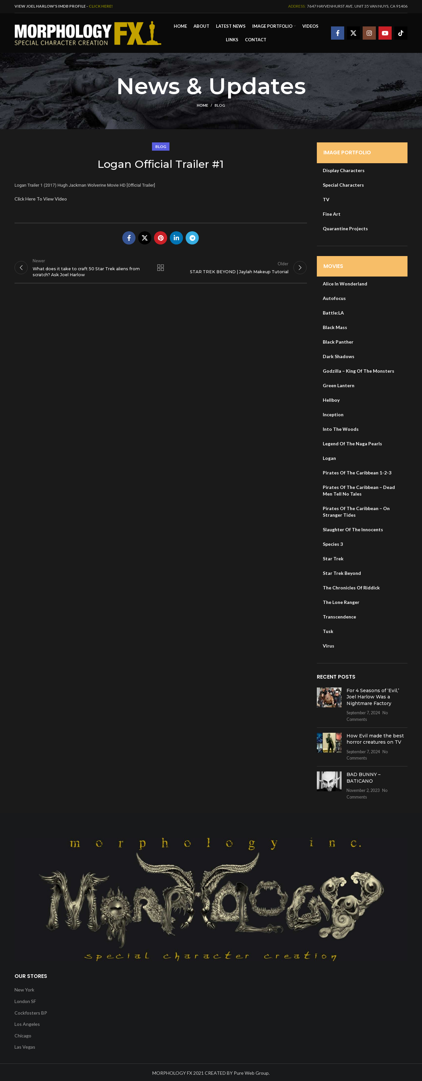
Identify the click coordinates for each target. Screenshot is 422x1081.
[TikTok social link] (400, 32)
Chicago (23, 1034)
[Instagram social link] (369, 32)
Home (202, 104)
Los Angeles (27, 1022)
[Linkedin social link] (176, 236)
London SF (25, 999)
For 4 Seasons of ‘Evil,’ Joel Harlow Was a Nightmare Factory (373, 695)
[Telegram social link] (192, 236)
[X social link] (353, 32)
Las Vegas (25, 1045)
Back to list (160, 269)
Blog (220, 104)
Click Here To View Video (41, 197)
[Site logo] (88, 31)
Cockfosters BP (31, 1011)
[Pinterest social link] (160, 236)
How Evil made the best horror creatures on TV (375, 737)
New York (24, 988)
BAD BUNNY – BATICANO (363, 776)
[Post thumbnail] (329, 703)
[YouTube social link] (385, 32)
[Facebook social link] (337, 32)
